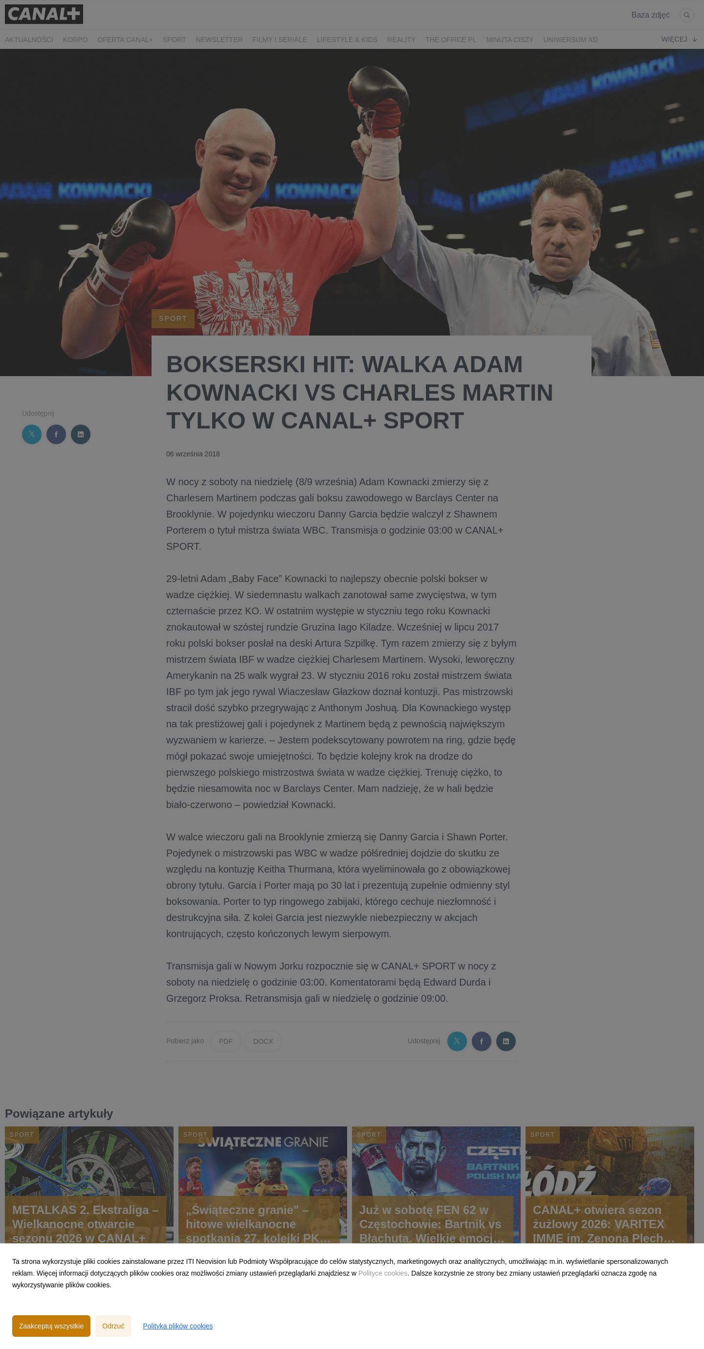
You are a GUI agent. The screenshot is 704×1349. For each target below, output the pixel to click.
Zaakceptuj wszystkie (51, 1326)
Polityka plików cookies (178, 1326)
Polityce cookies (382, 1273)
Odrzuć (113, 1326)
